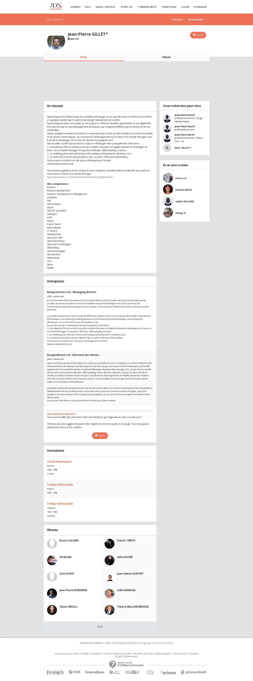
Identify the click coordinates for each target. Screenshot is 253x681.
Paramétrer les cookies (144, 654)
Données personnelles (122, 654)
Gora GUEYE (66, 573)
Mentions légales (163, 654)
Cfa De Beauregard (59, 461)
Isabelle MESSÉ (183, 189)
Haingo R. (180, 213)
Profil (83, 57)
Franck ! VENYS (126, 540)
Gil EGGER (65, 557)
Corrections (193, 654)
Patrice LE (181, 178)
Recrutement (96, 654)
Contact (76, 654)
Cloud (185, 6)
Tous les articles (179, 654)
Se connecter (196, 19)
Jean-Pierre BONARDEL (73, 590)
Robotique (169, 6)
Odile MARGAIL (126, 590)
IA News (75, 6)
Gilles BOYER (125, 557)
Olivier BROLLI (68, 606)
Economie (200, 6)
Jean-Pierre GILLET (185, 115)
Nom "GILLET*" (183, 147)
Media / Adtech (105, 6)
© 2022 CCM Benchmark (126, 656)
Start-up (126, 6)
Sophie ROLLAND (184, 201)
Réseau (166, 57)
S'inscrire (177, 19)
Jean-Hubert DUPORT (130, 573)
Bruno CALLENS (69, 540)
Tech (87, 6)
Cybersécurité (147, 6)
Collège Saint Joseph (60, 484)
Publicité (85, 654)
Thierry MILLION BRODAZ (133, 606)
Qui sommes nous (63, 654)
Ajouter (199, 34)
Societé (107, 654)
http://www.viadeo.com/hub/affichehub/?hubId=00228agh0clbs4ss (80, 177)
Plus (100, 626)
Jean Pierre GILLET (185, 134)
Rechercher (57, 19)
